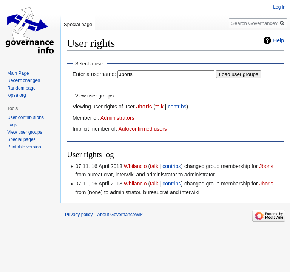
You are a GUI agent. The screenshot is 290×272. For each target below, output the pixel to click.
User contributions (25, 117)
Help (278, 40)
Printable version (24, 147)
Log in (279, 7)
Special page (78, 24)
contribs (177, 107)
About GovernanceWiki (120, 214)
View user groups (24, 132)
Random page (21, 88)
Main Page (18, 73)
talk (159, 107)
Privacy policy (79, 214)
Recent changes (23, 80)
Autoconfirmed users (142, 129)
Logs (12, 124)
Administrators (117, 118)
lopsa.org (16, 95)
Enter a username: (94, 74)
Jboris (144, 107)
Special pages (21, 139)
